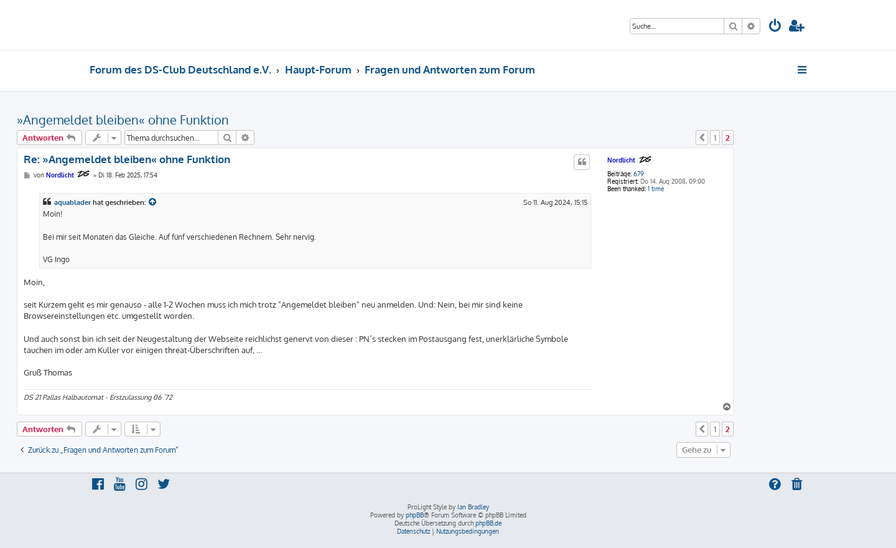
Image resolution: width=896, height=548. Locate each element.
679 (638, 173)
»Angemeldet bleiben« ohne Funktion (123, 119)
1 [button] (715, 138)
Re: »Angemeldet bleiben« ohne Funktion (127, 159)
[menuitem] (775, 27)
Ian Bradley (473, 507)
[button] (702, 137)
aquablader (72, 202)
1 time (656, 188)
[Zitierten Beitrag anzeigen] (153, 202)
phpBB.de (488, 523)
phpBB (415, 515)
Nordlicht (621, 160)
